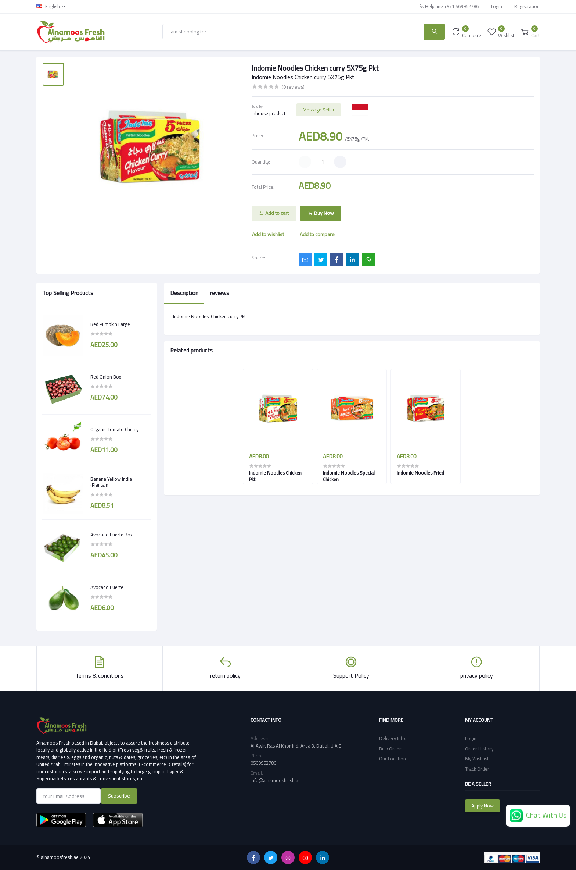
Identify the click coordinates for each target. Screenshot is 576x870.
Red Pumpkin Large (110, 324)
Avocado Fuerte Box (111, 535)
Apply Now (482, 805)
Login (496, 6)
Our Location (392, 758)
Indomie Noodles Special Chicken (349, 476)
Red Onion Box (105, 377)
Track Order (477, 768)
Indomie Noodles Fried (420, 472)
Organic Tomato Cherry (114, 430)
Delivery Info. (392, 738)
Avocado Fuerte (106, 587)
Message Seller (319, 109)
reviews (219, 292)
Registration (527, 6)
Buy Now (321, 213)
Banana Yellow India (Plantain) (111, 482)
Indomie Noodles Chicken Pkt (275, 476)
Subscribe (119, 795)
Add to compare (317, 234)
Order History (479, 748)
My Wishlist (477, 758)
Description (184, 292)
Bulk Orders (391, 748)
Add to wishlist (268, 234)
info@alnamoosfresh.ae (276, 780)
